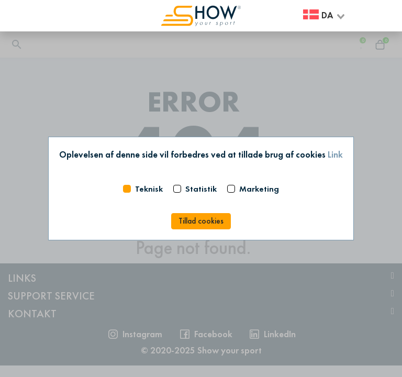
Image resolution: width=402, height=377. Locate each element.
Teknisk (149, 188)
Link (335, 154)
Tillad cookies (201, 221)
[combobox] (325, 16)
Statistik (201, 188)
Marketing (259, 188)
